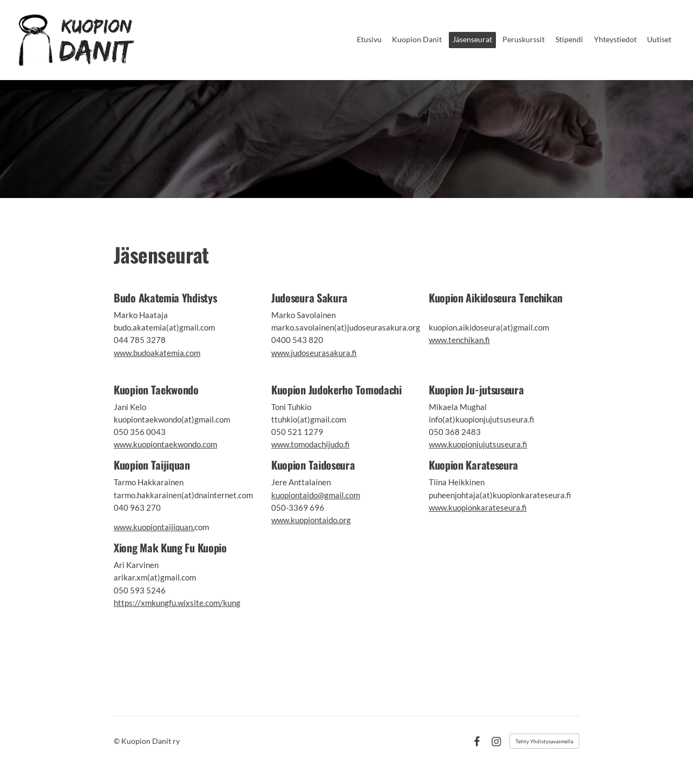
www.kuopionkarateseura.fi (478, 507)
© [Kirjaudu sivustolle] (117, 740)
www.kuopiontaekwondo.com (165, 444)
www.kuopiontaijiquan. (154, 527)
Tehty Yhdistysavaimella (544, 741)
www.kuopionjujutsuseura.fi (478, 444)
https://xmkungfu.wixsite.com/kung (177, 603)
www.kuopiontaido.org (311, 520)
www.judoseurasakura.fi (314, 353)
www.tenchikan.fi (459, 340)
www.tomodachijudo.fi (310, 444)
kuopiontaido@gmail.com (315, 495)
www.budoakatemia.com (157, 353)
